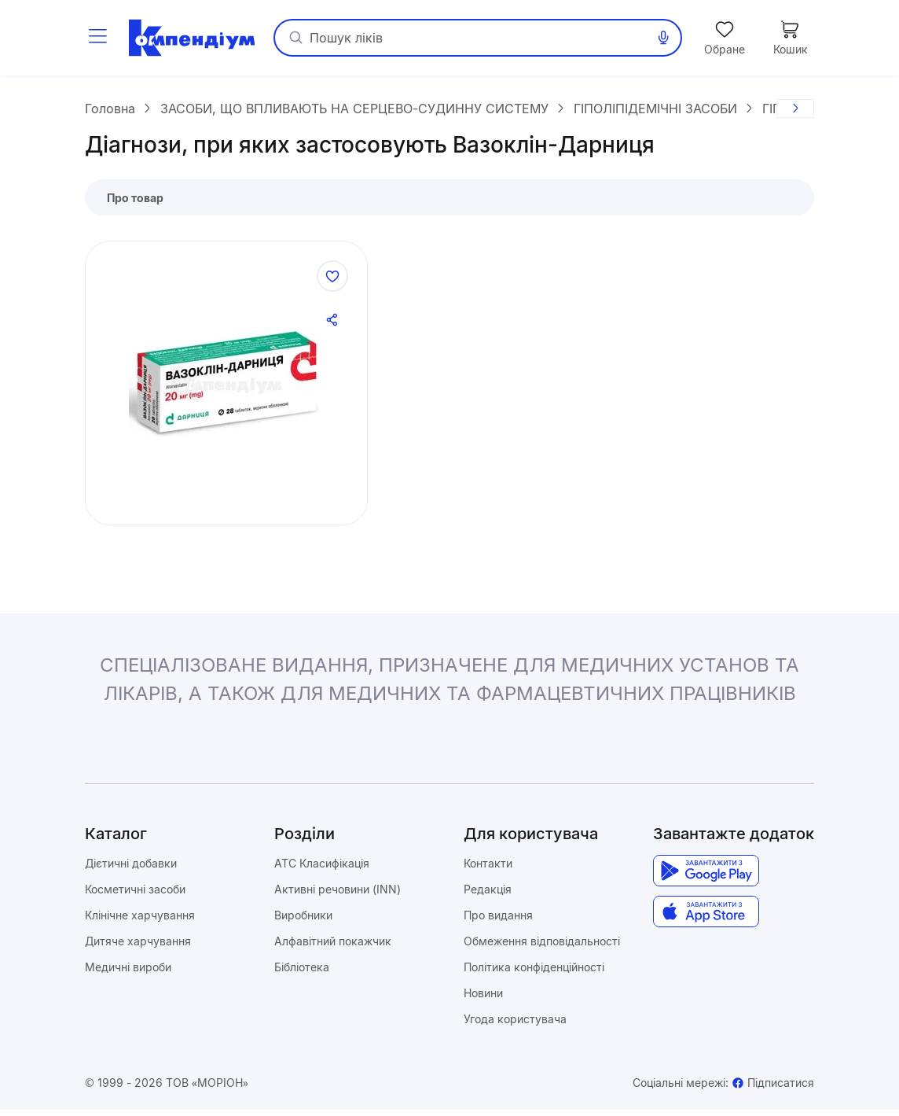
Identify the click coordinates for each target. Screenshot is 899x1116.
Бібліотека (301, 973)
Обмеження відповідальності (542, 947)
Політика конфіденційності (534, 973)
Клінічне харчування (140, 921)
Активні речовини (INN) (337, 895)
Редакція (488, 895)
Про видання (498, 921)
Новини (483, 999)
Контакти (488, 869)
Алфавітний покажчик (332, 947)
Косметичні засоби (135, 895)
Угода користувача (515, 1025)
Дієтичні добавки (131, 869)
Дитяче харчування (138, 947)
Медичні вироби (128, 973)
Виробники (303, 921)
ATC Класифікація (321, 869)
